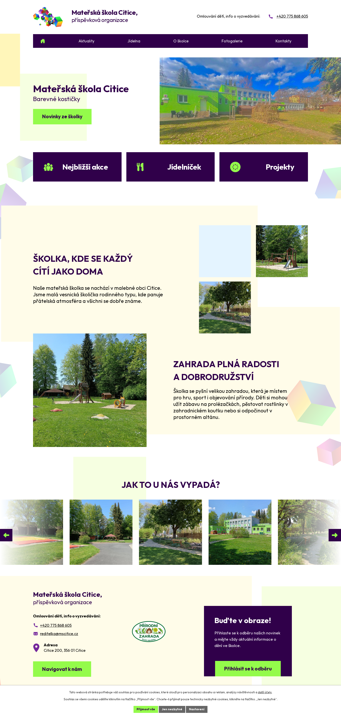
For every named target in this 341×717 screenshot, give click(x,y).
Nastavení (196, 709)
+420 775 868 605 (56, 625)
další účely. (265, 692)
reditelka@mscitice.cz (59, 633)
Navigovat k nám (62, 669)
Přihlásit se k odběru (248, 668)
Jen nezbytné (172, 709)
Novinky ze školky (62, 116)
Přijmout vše (146, 709)
